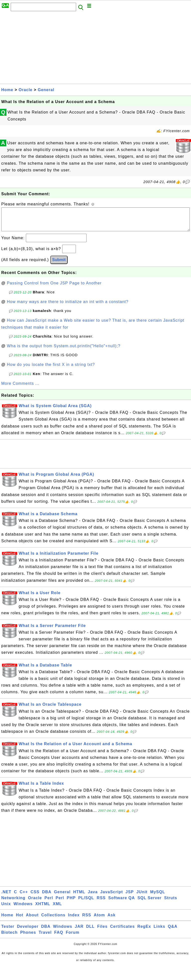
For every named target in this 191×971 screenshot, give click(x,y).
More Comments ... (20, 388)
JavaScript (111, 897)
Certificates (122, 931)
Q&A (173, 931)
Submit (59, 265)
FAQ (58, 937)
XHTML (42, 909)
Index (74, 920)
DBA (46, 897)
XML (57, 909)
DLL (90, 931)
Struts (170, 903)
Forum (72, 937)
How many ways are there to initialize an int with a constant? (68, 307)
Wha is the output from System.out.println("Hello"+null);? (64, 351)
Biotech (9, 937)
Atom (99, 920)
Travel (45, 937)
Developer (27, 931)
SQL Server (150, 903)
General (46, 90)
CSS (35, 897)
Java (93, 897)
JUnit (141, 897)
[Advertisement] (95, 49)
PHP (71, 903)
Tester (7, 931)
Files (102, 931)
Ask (111, 920)
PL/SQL (86, 903)
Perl (49, 903)
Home (7, 90)
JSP (129, 897)
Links (159, 931)
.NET (6, 897)
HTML (79, 897)
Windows (23, 909)
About (32, 920)
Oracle (26, 90)
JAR (79, 931)
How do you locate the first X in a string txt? (51, 369)
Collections (53, 920)
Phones (28, 937)
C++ (24, 897)
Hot (19, 920)
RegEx (144, 931)
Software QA (121, 903)
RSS (101, 903)
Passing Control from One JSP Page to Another (54, 288)
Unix (6, 909)
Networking (13, 903)
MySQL (157, 897)
